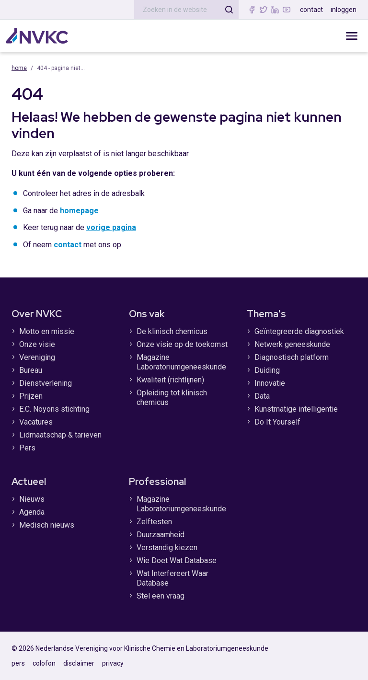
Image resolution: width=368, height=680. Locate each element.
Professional (157, 481)
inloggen (343, 9)
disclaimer (78, 663)
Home (19, 68)
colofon (44, 663)
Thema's (266, 314)
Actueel (29, 481)
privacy (113, 663)
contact (311, 9)
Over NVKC (37, 314)
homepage (79, 210)
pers (18, 663)
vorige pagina (111, 227)
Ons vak (147, 314)
